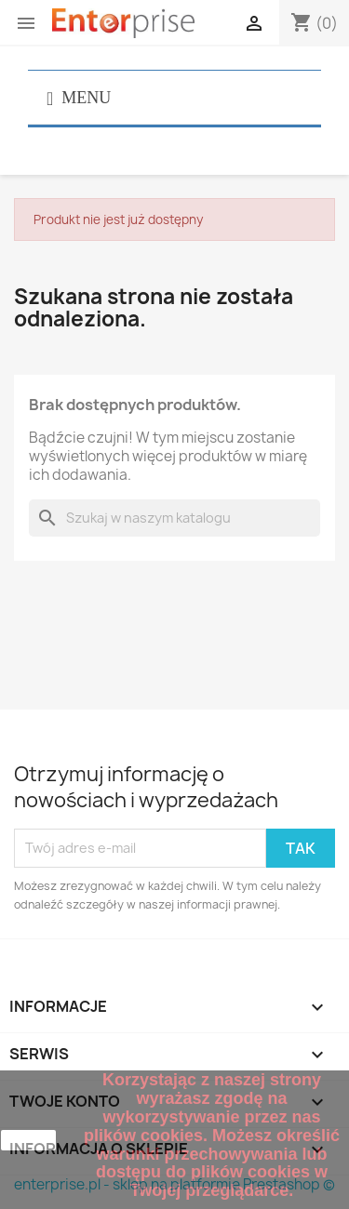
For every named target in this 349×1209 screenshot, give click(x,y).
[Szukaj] (174, 518)
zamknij (28, 1140)
